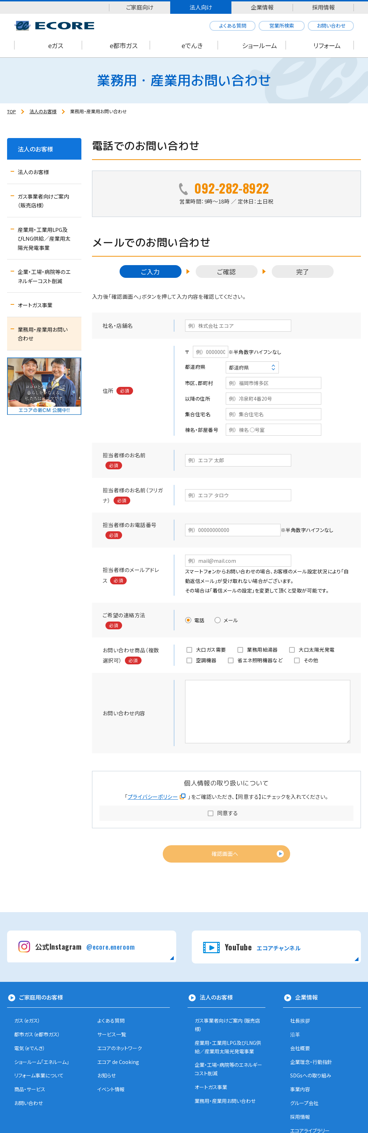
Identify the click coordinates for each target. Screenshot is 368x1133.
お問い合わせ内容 (124, 713)
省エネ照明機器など (259, 660)
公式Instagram (85, 946)
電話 (199, 620)
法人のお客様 (35, 149)
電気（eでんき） (29, 1048)
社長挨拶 (300, 1020)
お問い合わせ (331, 25)
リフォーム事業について (39, 1075)
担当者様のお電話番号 (130, 524)
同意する (227, 813)
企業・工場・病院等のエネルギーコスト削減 (44, 276)
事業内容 (300, 1089)
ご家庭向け (140, 7)
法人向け (201, 7)
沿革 (295, 1034)
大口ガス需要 (211, 649)
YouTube (263, 946)
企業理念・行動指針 (311, 1061)
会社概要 (300, 1048)
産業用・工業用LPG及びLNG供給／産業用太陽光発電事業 (44, 238)
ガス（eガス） (27, 1020)
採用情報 (323, 7)
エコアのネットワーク (119, 1048)
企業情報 (262, 7)
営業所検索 (281, 25)
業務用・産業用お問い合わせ (43, 334)
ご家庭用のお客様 (41, 997)
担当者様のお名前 (124, 455)
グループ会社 (304, 1102)
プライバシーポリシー (153, 796)
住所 (108, 390)
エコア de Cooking (118, 1061)
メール (231, 620)
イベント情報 (111, 1089)
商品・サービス (29, 1089)
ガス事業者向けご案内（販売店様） (43, 201)
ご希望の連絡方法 (124, 615)
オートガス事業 (35, 305)
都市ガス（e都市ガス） (37, 1034)
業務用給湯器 (262, 649)
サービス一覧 (111, 1034)
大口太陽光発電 (316, 649)
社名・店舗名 (118, 325)
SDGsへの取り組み (310, 1075)
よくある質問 (232, 25)
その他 (311, 660)
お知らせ (106, 1075)
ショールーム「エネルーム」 (41, 1061)
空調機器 (206, 660)
